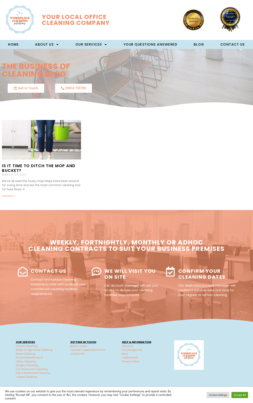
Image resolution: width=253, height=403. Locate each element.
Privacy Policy (130, 361)
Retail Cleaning (25, 354)
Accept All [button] (240, 395)
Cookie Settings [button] (218, 395)
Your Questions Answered (150, 44)
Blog (199, 44)
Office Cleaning (26, 361)
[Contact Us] (23, 271)
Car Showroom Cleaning (32, 369)
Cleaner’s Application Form (87, 350)
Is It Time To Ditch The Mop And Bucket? (39, 168)
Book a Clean (79, 346)
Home (13, 44)
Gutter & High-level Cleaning (34, 350)
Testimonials (130, 357)
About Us (127, 346)
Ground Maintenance (29, 357)
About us (47, 44)
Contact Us (232, 44)
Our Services (91, 44)
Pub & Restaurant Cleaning (33, 373)
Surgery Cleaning (27, 365)
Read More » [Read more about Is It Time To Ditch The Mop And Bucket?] (9, 196)
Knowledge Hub (132, 350)
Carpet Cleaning (26, 377)
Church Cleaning (26, 346)
